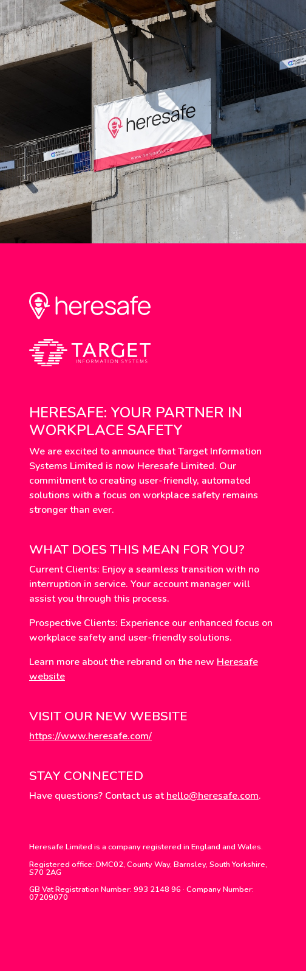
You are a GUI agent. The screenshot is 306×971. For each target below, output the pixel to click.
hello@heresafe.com (212, 795)
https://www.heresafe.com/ (90, 736)
